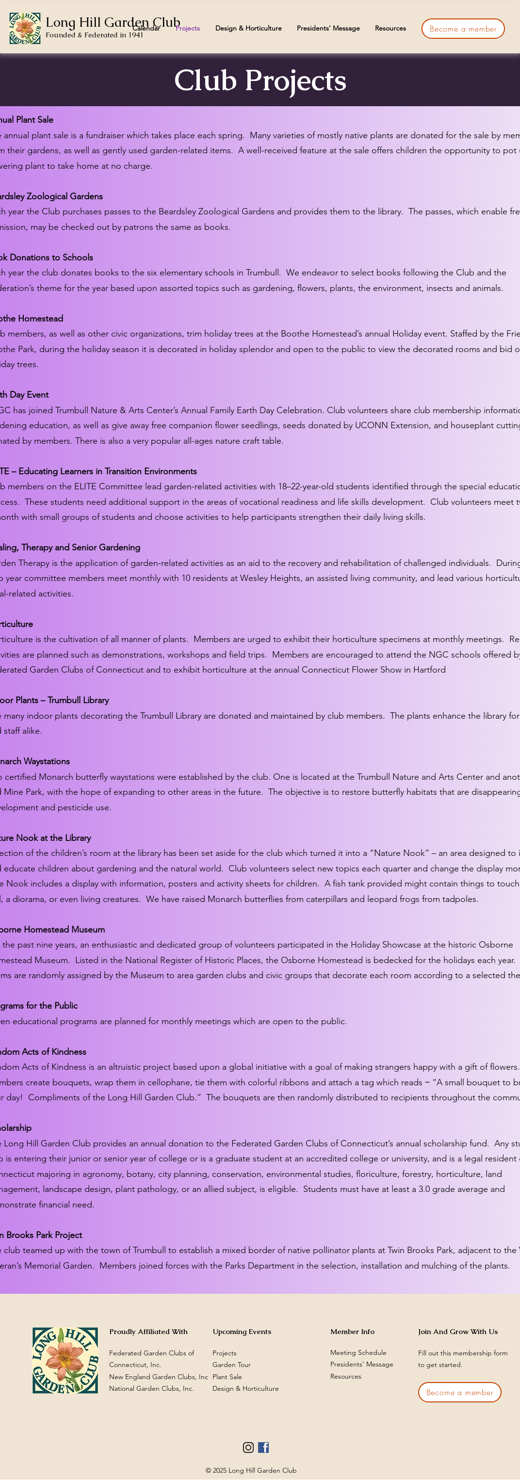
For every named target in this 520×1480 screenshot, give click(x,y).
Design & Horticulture (245, 1388)
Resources (345, 1376)
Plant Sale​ (227, 1376)
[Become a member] (463, 28)
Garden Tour (231, 1364)
